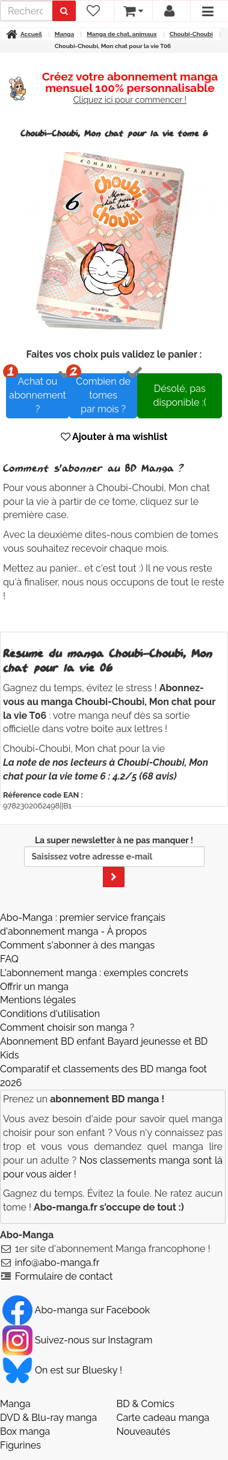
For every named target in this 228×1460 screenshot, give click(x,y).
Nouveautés (143, 1431)
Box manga (25, 1431)
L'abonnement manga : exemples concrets (94, 973)
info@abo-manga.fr (57, 1262)
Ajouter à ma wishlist (114, 436)
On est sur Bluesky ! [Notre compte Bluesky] (62, 1370)
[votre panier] (133, 11)
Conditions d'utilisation (50, 1013)
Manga (15, 1404)
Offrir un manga (34, 986)
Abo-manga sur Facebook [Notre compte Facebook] (76, 1310)
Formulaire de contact (64, 1276)
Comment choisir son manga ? (67, 1027)
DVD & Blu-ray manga (48, 1417)
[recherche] (26, 11)
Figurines (20, 1445)
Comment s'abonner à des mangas (77, 945)
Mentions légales (38, 1000)
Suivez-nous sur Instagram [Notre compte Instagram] (77, 1340)
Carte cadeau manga (163, 1417)
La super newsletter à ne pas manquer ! (114, 861)
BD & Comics (145, 1404)
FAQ (9, 959)
